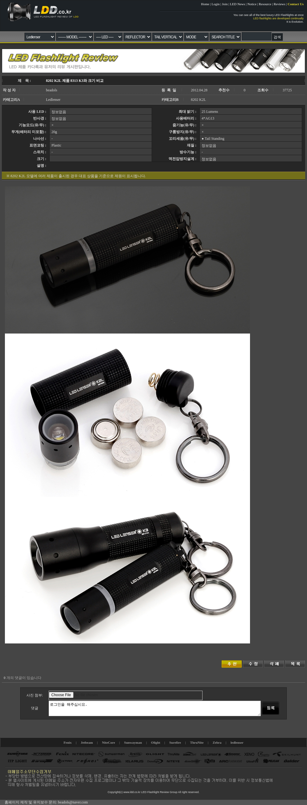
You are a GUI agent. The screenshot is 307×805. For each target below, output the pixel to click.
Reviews (279, 4)
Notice (251, 4)
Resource (265, 4)
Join (225, 4)
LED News (237, 4)
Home (205, 4)
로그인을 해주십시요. (155, 708)
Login (216, 4)
